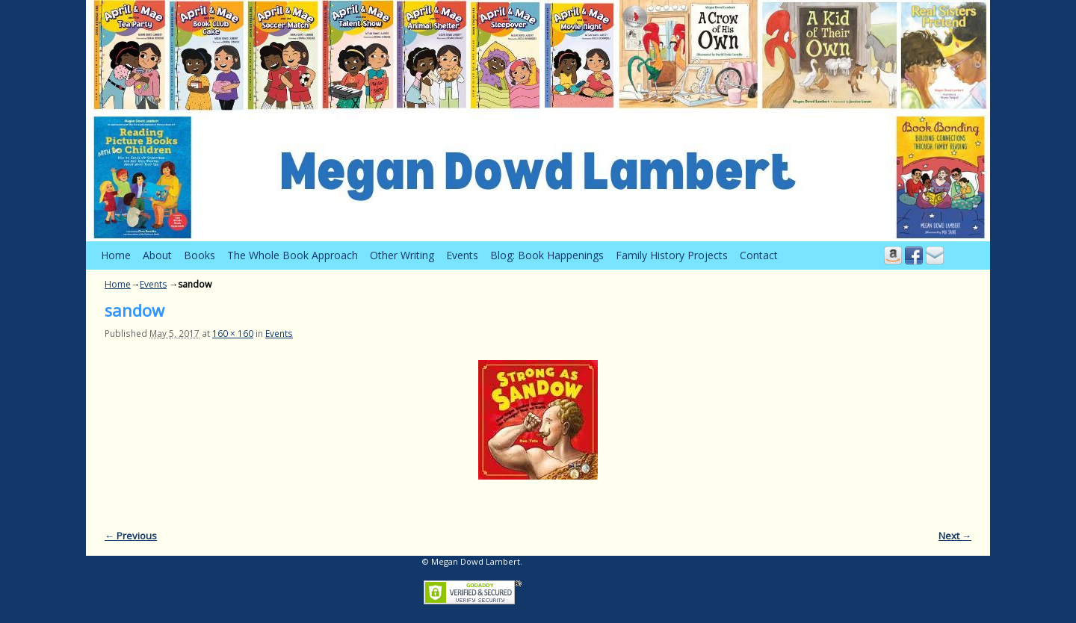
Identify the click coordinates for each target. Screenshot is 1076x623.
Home (116, 255)
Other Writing (402, 255)
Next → (955, 535)
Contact (759, 255)
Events (462, 255)
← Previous (131, 535)
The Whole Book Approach (292, 255)
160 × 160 (232, 333)
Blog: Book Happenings (547, 255)
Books (199, 255)
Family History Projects (672, 255)
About (157, 255)
